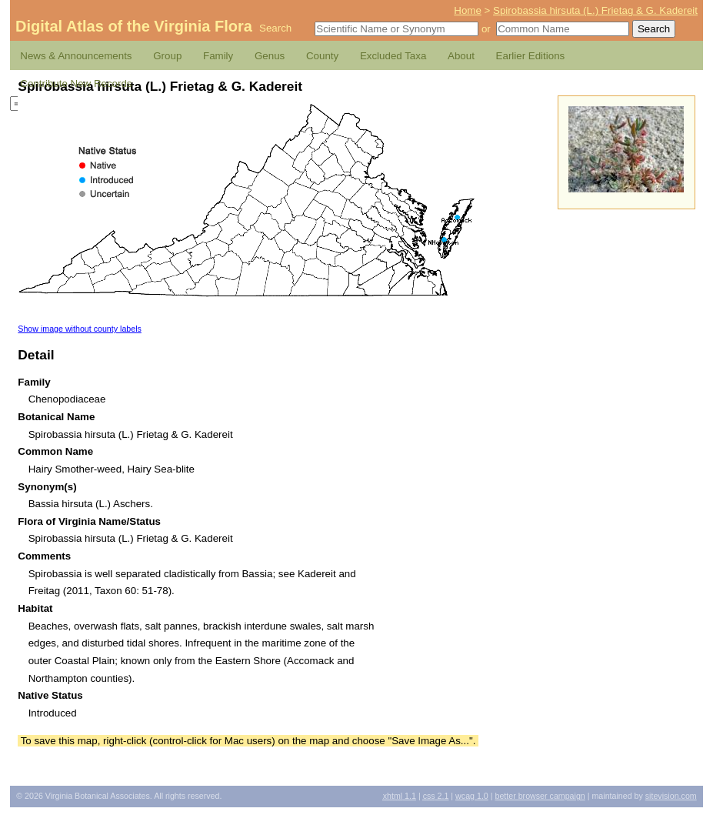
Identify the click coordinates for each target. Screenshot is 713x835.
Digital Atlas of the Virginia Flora (133, 26)
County (322, 56)
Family (218, 56)
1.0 (471, 795)
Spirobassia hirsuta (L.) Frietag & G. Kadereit (595, 10)
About (461, 56)
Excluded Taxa (393, 56)
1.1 (399, 795)
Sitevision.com (671, 795)
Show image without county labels (80, 328)
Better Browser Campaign (540, 795)
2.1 (436, 795)
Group (167, 56)
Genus (270, 56)
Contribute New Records (76, 83)
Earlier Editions (530, 56)
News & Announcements (76, 56)
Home (467, 10)
